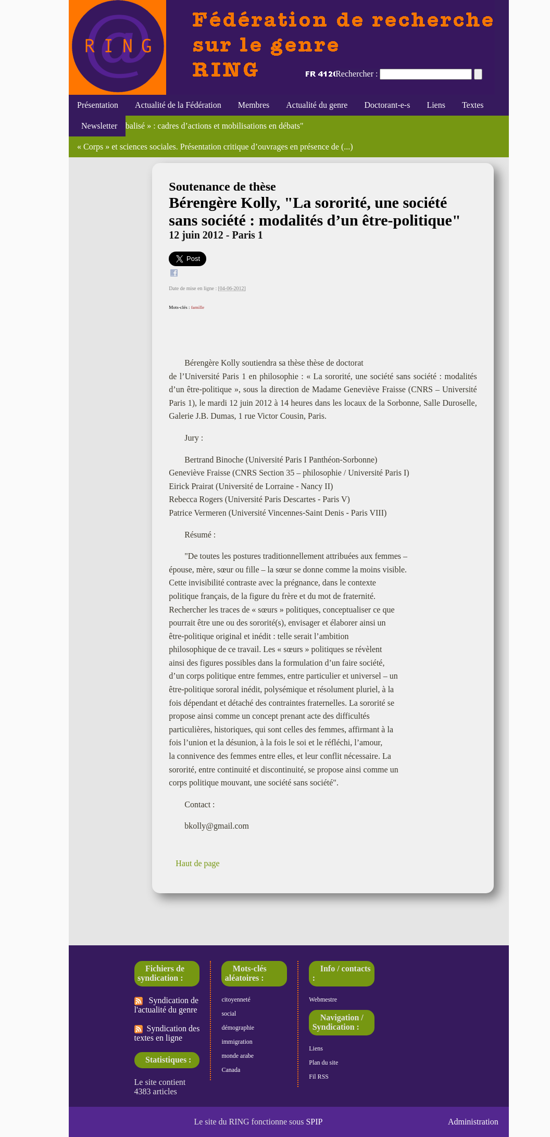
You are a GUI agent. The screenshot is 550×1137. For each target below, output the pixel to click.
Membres (253, 105)
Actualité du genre (316, 105)
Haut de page (197, 863)
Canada (230, 1069)
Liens (436, 105)
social (228, 1013)
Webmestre (323, 999)
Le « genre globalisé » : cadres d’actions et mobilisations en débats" (190, 125)
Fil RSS (319, 1076)
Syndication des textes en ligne (167, 1033)
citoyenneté (235, 999)
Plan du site (323, 1062)
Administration (473, 1121)
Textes (473, 105)
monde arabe (237, 1055)
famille (198, 307)
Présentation (97, 105)
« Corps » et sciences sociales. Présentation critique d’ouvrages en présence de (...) (215, 146)
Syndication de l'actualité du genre (166, 1005)
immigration (236, 1041)
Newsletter (97, 125)
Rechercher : (356, 73)
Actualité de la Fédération (178, 105)
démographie (237, 1027)
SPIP (314, 1121)
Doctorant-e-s (387, 105)
